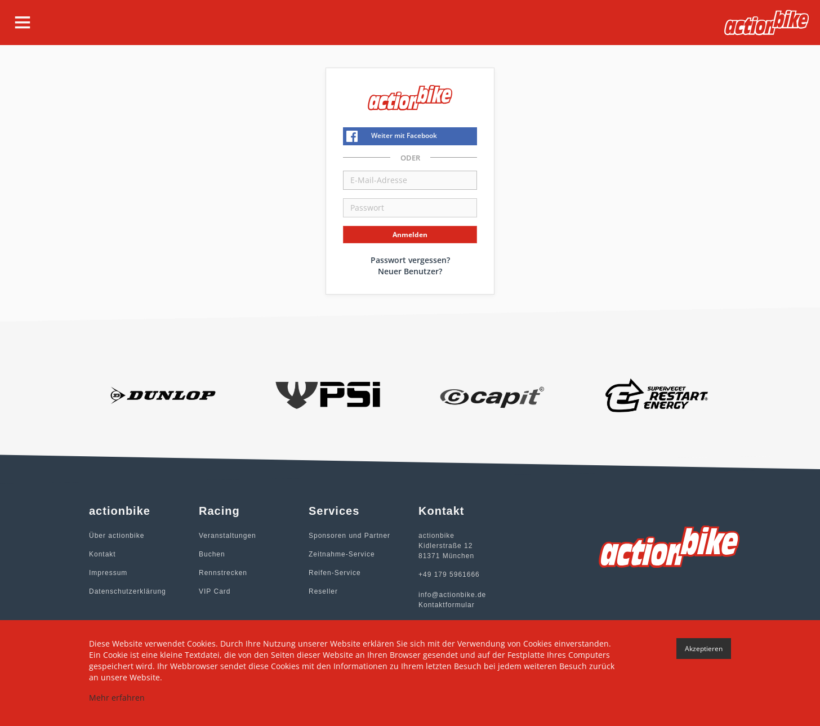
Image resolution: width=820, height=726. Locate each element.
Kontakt (102, 554)
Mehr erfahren (117, 697)
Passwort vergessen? (410, 260)
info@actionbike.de (452, 595)
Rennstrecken (223, 573)
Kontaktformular (446, 605)
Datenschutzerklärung (127, 591)
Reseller (323, 591)
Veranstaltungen (227, 536)
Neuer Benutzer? (410, 271)
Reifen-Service (335, 573)
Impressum (108, 573)
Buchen (212, 554)
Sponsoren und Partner (349, 536)
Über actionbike (116, 536)
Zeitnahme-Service (342, 554)
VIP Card (214, 591)
